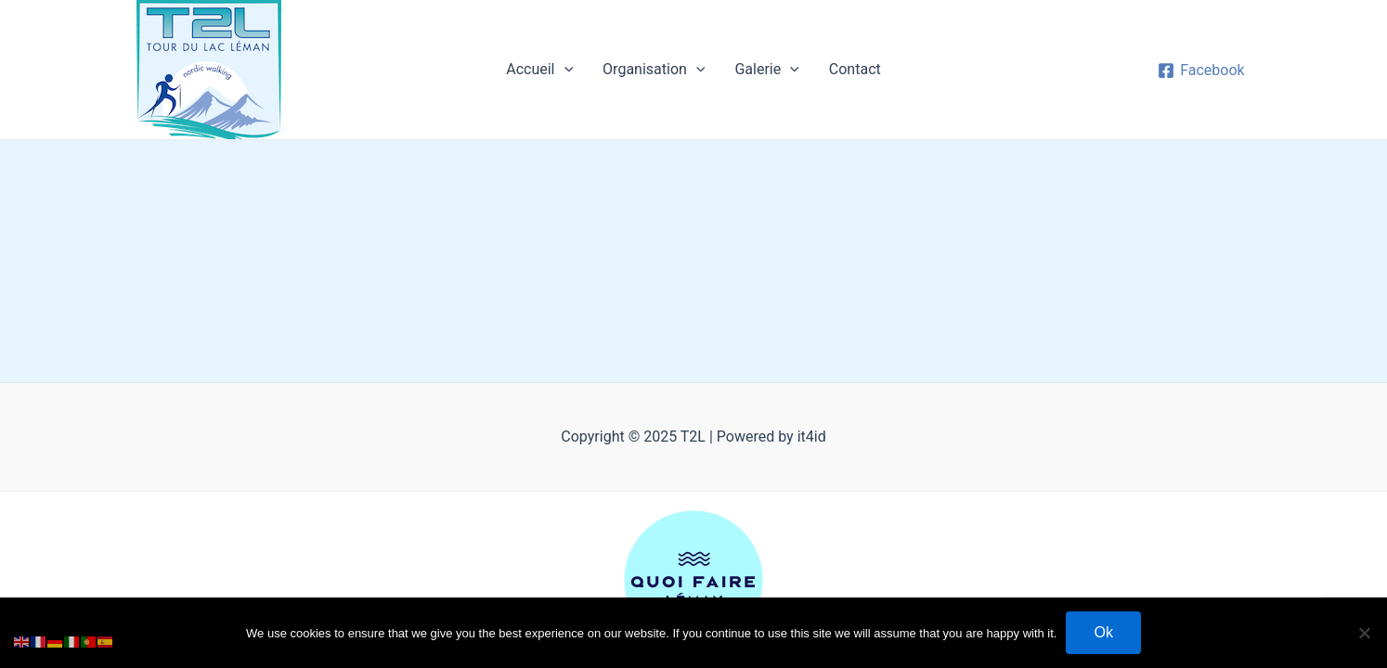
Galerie (766, 69)
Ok (1103, 632)
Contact (855, 69)
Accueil (539, 69)
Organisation (654, 69)
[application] (564, 69)
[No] (1364, 632)
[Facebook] (1201, 70)
